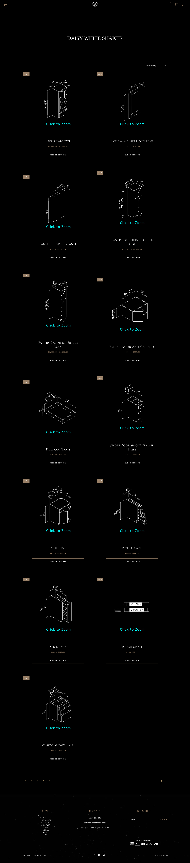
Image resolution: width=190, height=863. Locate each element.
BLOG (46, 832)
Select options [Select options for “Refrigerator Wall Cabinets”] (132, 360)
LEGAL (46, 830)
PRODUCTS (46, 820)
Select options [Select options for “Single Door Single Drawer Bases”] (132, 463)
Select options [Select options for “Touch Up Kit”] (132, 660)
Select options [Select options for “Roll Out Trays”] (58, 463)
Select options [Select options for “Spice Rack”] (58, 660)
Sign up (162, 820)
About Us (46, 823)
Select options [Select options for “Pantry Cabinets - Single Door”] (58, 360)
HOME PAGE (46, 818)
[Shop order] (155, 66)
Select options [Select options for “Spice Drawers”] (132, 562)
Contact (46, 825)
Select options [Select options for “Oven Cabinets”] (58, 155)
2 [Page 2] (31, 780)
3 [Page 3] (37, 780)
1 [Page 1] (25, 780)
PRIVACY (46, 827)
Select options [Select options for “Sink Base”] (58, 562)
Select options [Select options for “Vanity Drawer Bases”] (58, 759)
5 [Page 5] (49, 780)
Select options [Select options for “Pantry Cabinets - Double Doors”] (132, 257)
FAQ (46, 835)
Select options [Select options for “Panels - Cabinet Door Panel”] (132, 155)
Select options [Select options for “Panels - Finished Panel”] (58, 257)
